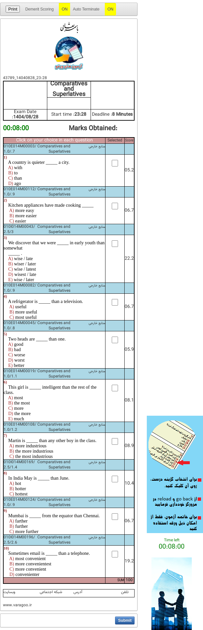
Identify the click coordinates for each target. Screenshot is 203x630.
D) (10, 183)
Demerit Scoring (39, 9)
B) (10, 172)
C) (10, 178)
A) (10, 167)
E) (10, 279)
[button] (125, 620)
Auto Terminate (86, 9)
